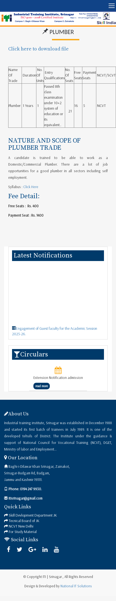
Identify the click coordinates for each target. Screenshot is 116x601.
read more (41, 386)
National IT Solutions (76, 586)
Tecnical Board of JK (24, 520)
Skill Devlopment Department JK (33, 515)
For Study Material (23, 531)
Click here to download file (38, 49)
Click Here (30, 187)
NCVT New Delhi (21, 526)
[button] (58, 5)
